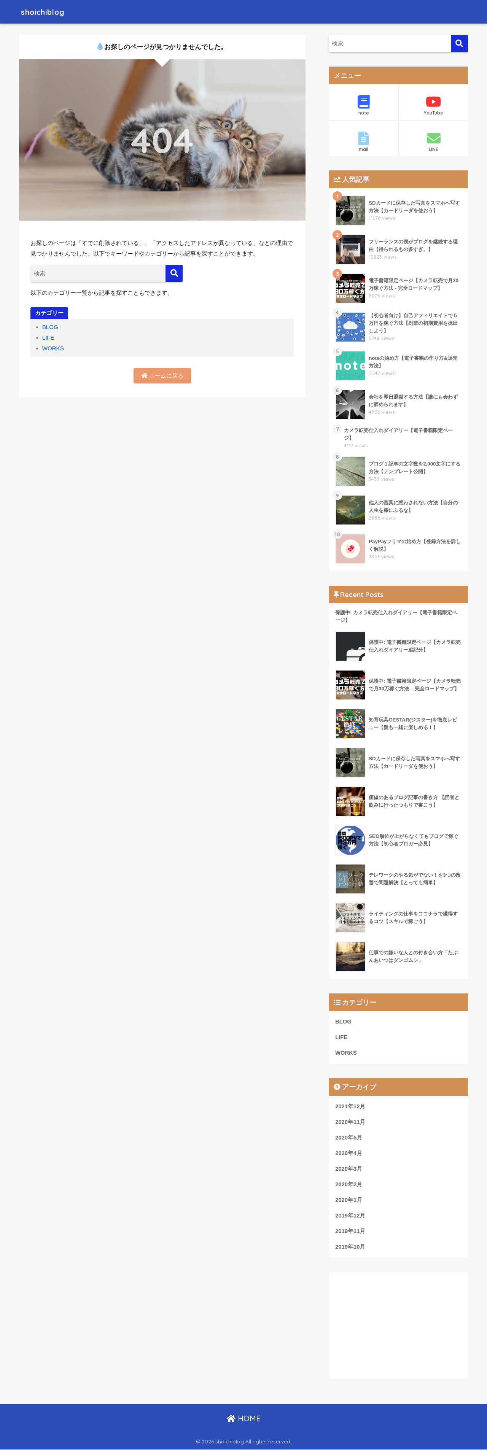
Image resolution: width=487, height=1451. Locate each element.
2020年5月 (348, 1138)
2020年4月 (348, 1154)
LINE (433, 142)
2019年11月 (350, 1232)
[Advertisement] (398, 1326)
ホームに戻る (162, 375)
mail (363, 142)
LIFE (48, 337)
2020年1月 (348, 1201)
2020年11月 (350, 1123)
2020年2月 (348, 1185)
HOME (244, 1420)
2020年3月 (348, 1170)
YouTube (433, 105)
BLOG (50, 327)
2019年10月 (350, 1248)
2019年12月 (350, 1217)
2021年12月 (350, 1107)
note (363, 105)
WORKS (53, 348)
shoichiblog (46, 11)
